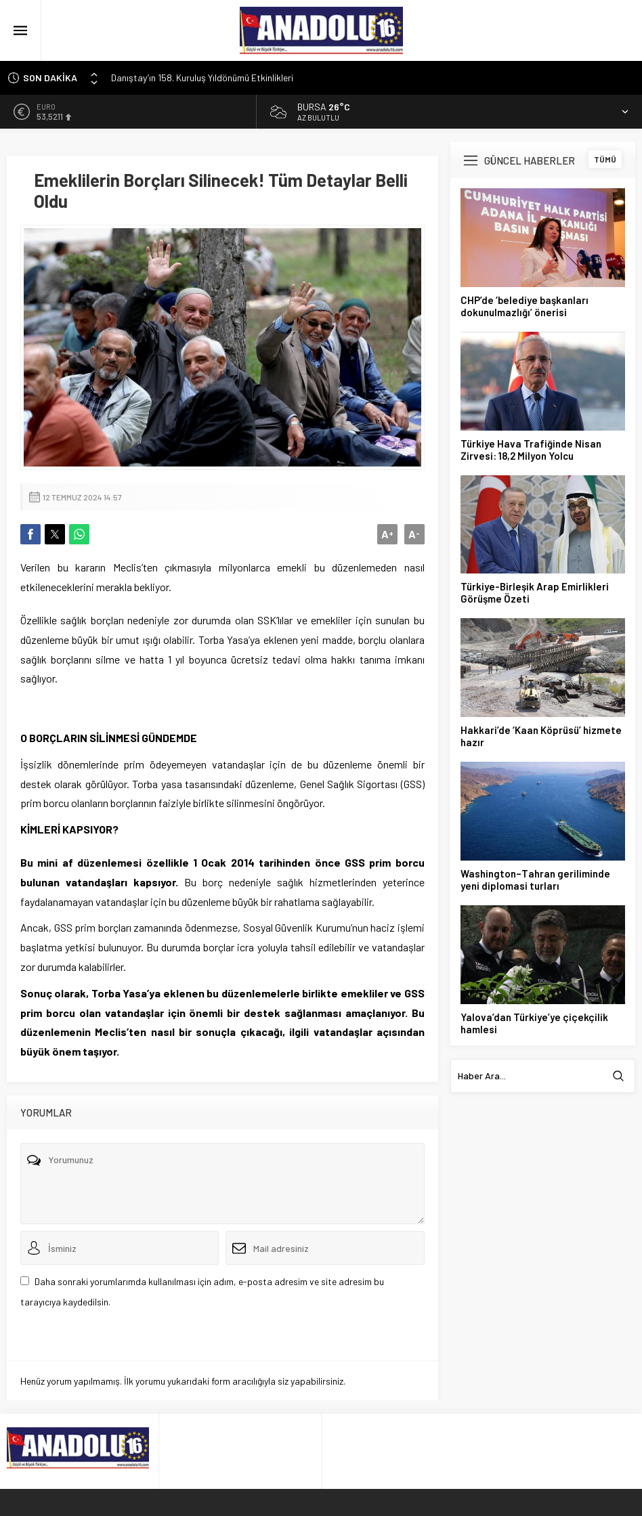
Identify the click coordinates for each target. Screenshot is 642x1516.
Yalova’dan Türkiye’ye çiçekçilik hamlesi (534, 1023)
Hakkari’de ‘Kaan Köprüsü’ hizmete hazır (541, 736)
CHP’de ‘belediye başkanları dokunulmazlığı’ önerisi (524, 306)
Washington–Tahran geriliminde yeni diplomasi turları (535, 879)
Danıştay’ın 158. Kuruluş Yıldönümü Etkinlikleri (202, 77)
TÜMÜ (605, 159)
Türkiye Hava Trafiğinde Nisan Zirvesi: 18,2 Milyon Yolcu (531, 449)
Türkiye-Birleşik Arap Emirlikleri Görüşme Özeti (535, 592)
